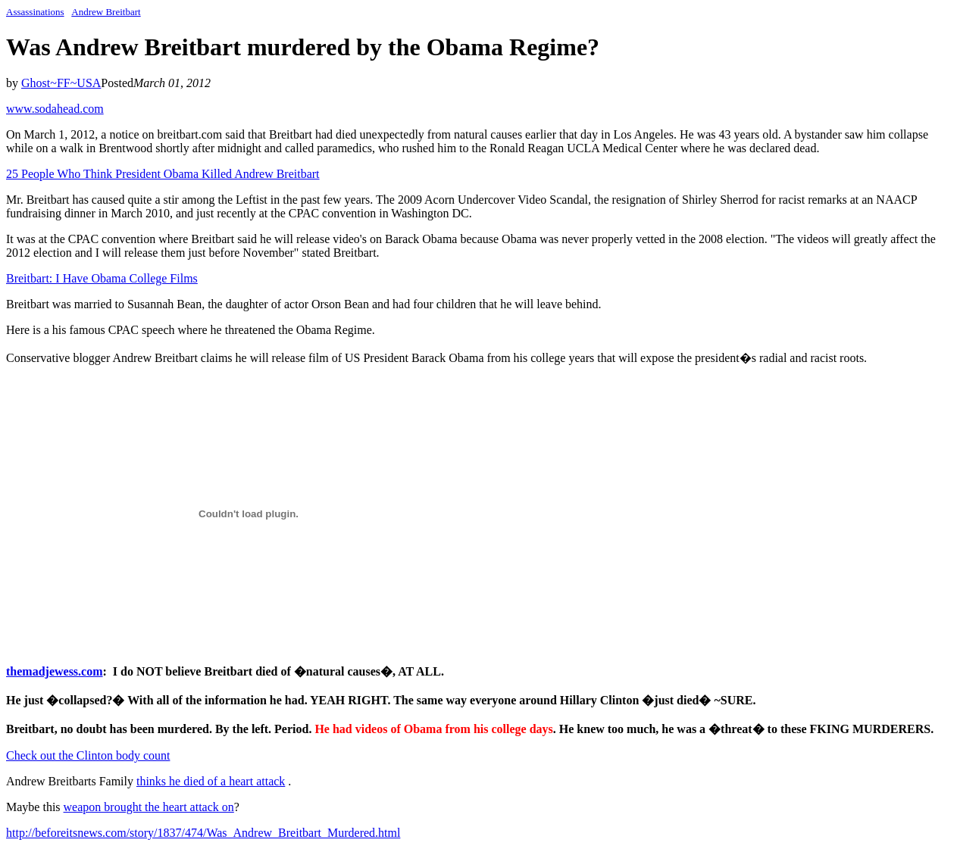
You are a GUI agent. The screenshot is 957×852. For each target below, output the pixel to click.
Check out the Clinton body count (88, 755)
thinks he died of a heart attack (210, 781)
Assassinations (35, 11)
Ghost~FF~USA (61, 82)
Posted (117, 82)
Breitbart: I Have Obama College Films (102, 278)
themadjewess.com (54, 671)
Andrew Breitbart (105, 11)
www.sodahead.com (55, 108)
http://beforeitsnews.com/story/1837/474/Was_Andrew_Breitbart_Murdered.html (203, 832)
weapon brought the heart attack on (149, 807)
